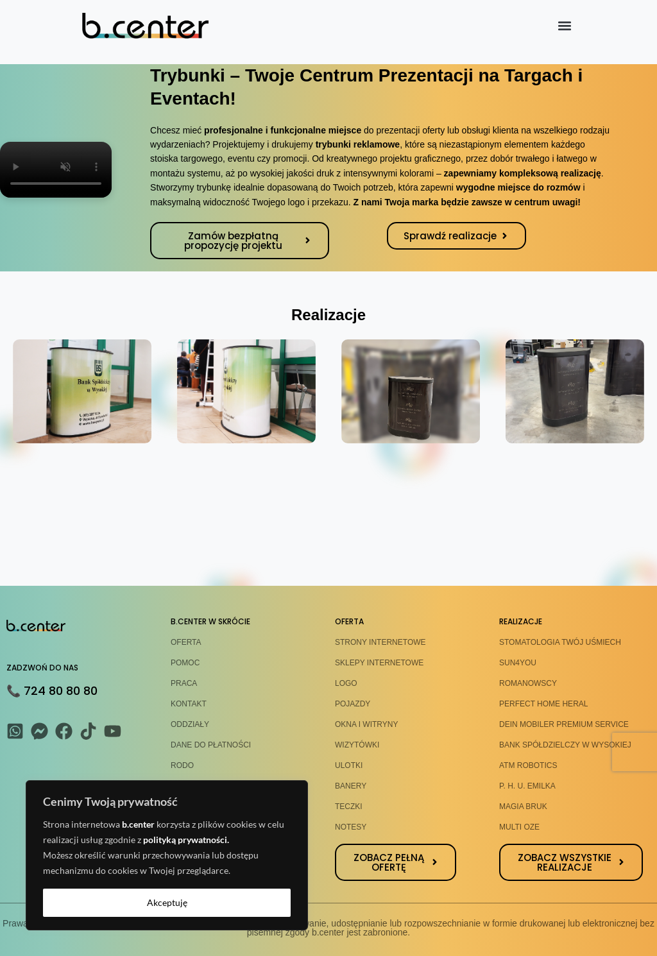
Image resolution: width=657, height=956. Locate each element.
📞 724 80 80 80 (52, 691)
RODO (182, 765)
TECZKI (349, 806)
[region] (167, 855)
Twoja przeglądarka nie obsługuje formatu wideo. (56, 170)
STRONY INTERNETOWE (380, 642)
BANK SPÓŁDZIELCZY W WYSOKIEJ (565, 744)
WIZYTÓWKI (357, 744)
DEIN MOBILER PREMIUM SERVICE (564, 724)
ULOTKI (349, 765)
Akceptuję (167, 902)
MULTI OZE (519, 827)
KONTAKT (189, 703)
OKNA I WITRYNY (366, 724)
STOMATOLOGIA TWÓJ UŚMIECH (560, 642)
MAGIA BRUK (523, 806)
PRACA (184, 683)
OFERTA (186, 642)
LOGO (346, 683)
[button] (564, 26)
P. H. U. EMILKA (527, 785)
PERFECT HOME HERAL (543, 703)
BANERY (350, 785)
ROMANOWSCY (528, 683)
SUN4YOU (517, 662)
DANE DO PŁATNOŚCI (211, 744)
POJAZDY (352, 703)
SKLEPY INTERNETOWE (379, 662)
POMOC (185, 662)
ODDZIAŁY (190, 724)
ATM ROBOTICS (528, 765)
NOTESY (350, 827)
